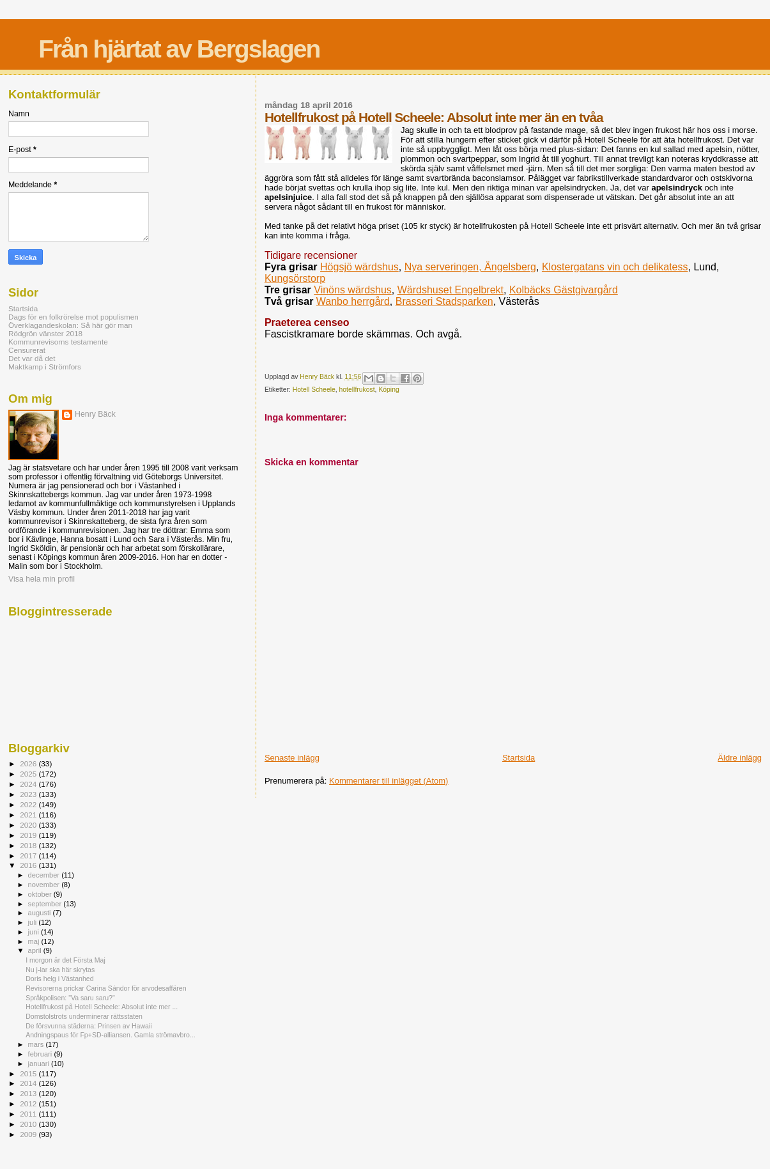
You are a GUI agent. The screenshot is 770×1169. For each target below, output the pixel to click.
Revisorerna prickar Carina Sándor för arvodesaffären (106, 988)
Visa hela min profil (41, 579)
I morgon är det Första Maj (65, 960)
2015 (29, 1073)
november (45, 884)
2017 (29, 855)
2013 (29, 1093)
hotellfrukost (357, 389)
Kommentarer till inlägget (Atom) (388, 781)
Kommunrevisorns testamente (58, 341)
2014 (29, 1083)
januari (40, 1063)
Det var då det (32, 358)
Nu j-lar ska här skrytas (60, 969)
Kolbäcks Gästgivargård (563, 289)
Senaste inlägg (292, 758)
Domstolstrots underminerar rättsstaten (84, 1016)
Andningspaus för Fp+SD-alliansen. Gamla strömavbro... (110, 1035)
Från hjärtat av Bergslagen (179, 49)
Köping (388, 389)
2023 (29, 794)
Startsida (518, 758)
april (35, 950)
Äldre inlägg (740, 758)
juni (34, 932)
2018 (29, 845)
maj (35, 941)
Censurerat (26, 350)
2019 (29, 835)
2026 (29, 763)
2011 (29, 1114)
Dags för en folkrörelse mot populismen (73, 317)
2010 (29, 1124)
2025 (29, 774)
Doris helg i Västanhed (59, 978)
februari (41, 1054)
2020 (29, 825)
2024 (29, 784)
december (45, 875)
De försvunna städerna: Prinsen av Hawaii (89, 1026)
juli (33, 922)
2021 (29, 814)
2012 (29, 1103)
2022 (29, 804)
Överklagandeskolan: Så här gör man (70, 325)
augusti (40, 913)
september (46, 904)
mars (37, 1044)
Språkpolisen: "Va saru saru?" (70, 998)
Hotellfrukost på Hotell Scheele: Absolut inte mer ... (102, 1006)
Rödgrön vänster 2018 (45, 333)
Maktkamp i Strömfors (44, 366)
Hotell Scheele (314, 389)
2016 (29, 865)
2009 (29, 1134)
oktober (41, 894)
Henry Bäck (95, 414)
